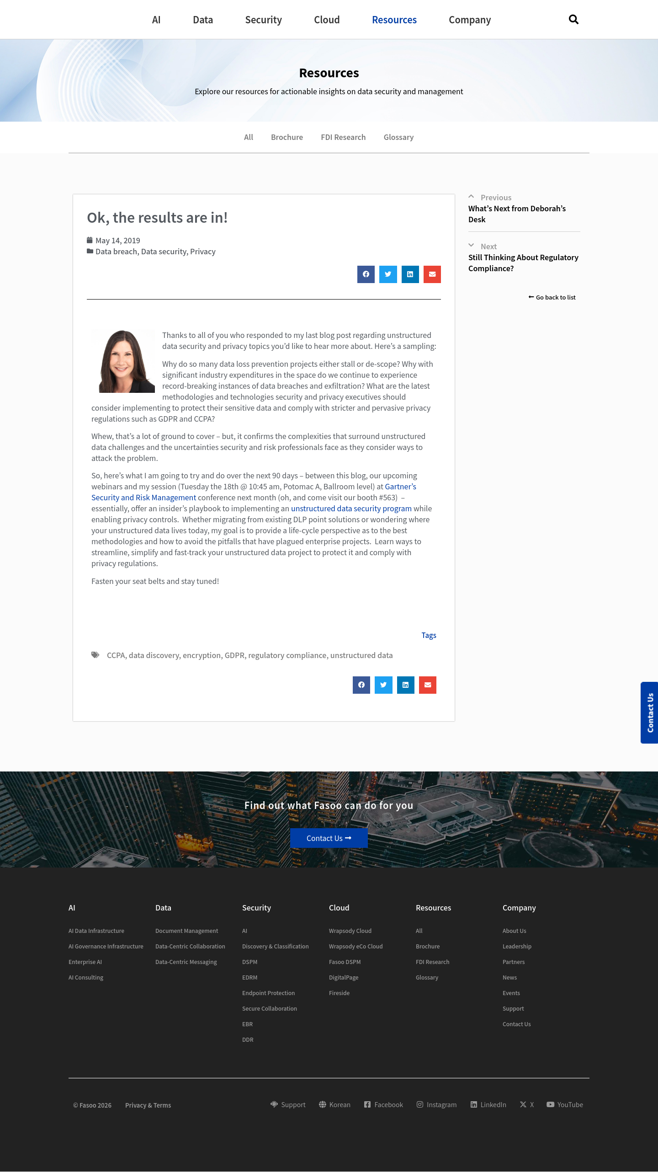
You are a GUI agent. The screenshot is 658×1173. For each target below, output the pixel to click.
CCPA (116, 655)
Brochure (286, 137)
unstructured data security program (351, 508)
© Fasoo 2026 (92, 1106)
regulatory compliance (287, 655)
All (247, 137)
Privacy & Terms (148, 1106)
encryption (202, 655)
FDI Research (343, 137)
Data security (163, 251)
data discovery (154, 655)
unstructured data (361, 655)
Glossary (400, 137)
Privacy (203, 251)
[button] (156, 20)
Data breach (116, 251)
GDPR (234, 655)
